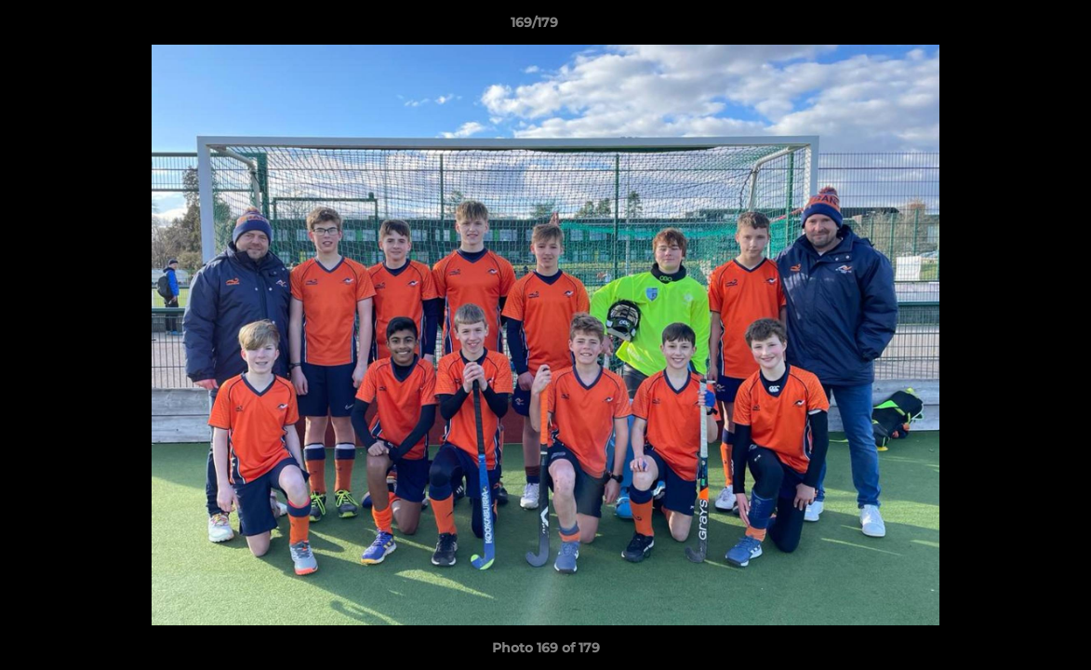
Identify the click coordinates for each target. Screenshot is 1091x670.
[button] (1013, 27)
